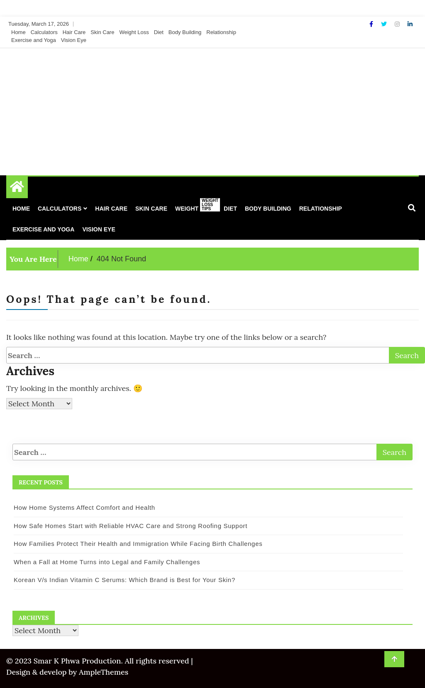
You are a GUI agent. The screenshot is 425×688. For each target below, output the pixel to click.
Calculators (44, 32)
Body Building (185, 32)
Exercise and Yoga (33, 40)
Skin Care (102, 32)
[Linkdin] (410, 24)
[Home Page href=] (17, 188)
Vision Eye (73, 40)
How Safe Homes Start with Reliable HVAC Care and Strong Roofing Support (130, 525)
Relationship (221, 32)
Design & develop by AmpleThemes (67, 672)
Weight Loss (134, 32)
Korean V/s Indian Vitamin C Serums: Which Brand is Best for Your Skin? (124, 579)
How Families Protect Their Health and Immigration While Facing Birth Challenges (138, 543)
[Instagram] (398, 24)
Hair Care (74, 32)
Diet (159, 32)
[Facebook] (372, 24)
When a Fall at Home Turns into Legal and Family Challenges (107, 561)
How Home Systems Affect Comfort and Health (84, 507)
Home (18, 32)
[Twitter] (384, 24)
